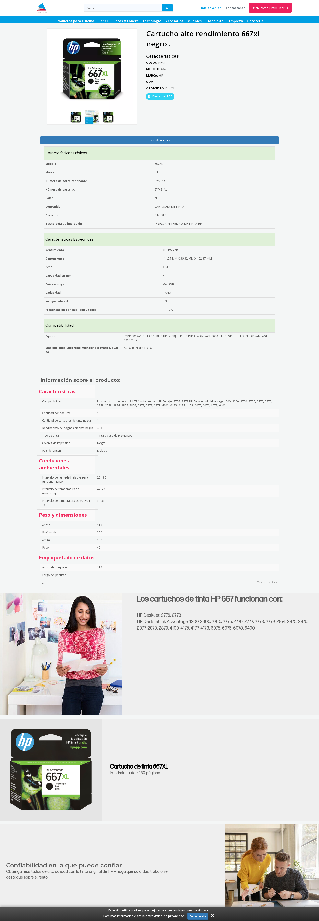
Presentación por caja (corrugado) (70, 310)
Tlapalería (214, 21)
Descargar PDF (160, 96)
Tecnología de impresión (63, 224)
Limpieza (235, 21)
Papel (103, 21)
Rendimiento (54, 250)
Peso (48, 267)
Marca (50, 172)
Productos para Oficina (74, 21)
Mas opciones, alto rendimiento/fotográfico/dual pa (81, 350)
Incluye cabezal (56, 301)
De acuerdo (198, 916)
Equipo (50, 336)
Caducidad (53, 293)
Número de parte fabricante (66, 181)
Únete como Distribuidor (270, 8)
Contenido (52, 206)
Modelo (50, 164)
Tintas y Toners (125, 21)
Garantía (51, 215)
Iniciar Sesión (211, 8)
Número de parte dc (60, 189)
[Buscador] (167, 8)
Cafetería (255, 21)
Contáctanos (235, 8)
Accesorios (174, 21)
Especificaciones (159, 140)
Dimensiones (54, 258)
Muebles (194, 21)
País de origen (55, 284)
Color (49, 198)
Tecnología (151, 21)
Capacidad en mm (58, 275)
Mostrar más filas (267, 582)
